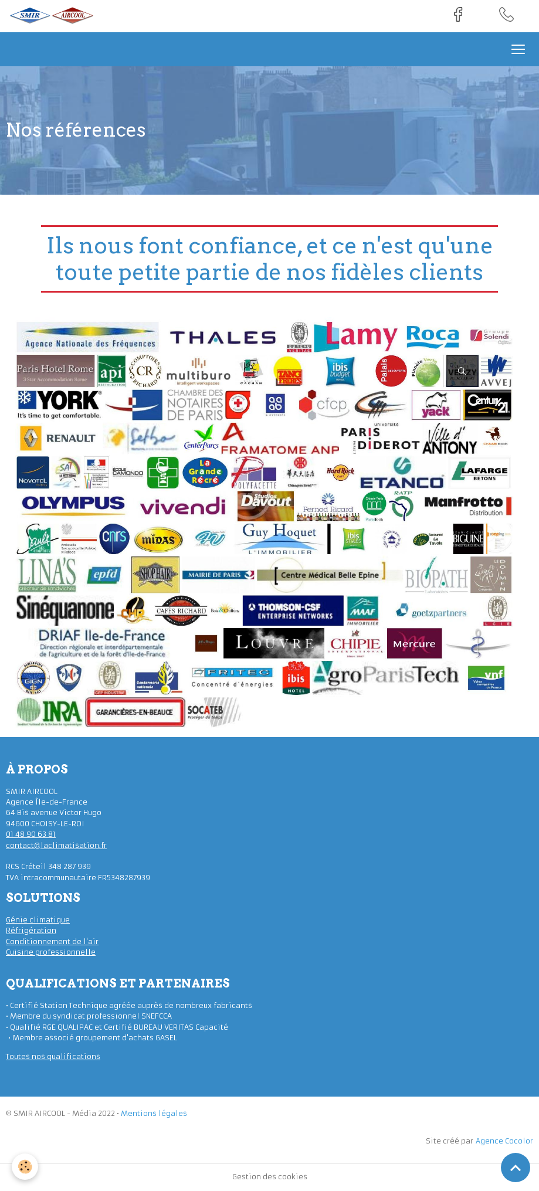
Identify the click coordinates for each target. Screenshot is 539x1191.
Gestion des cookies (269, 1176)
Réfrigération (31, 930)
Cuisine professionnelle (51, 952)
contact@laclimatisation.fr (56, 845)
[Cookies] (25, 1166)
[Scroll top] (515, 1167)
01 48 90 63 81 (31, 834)
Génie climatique (38, 919)
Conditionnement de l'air (52, 941)
